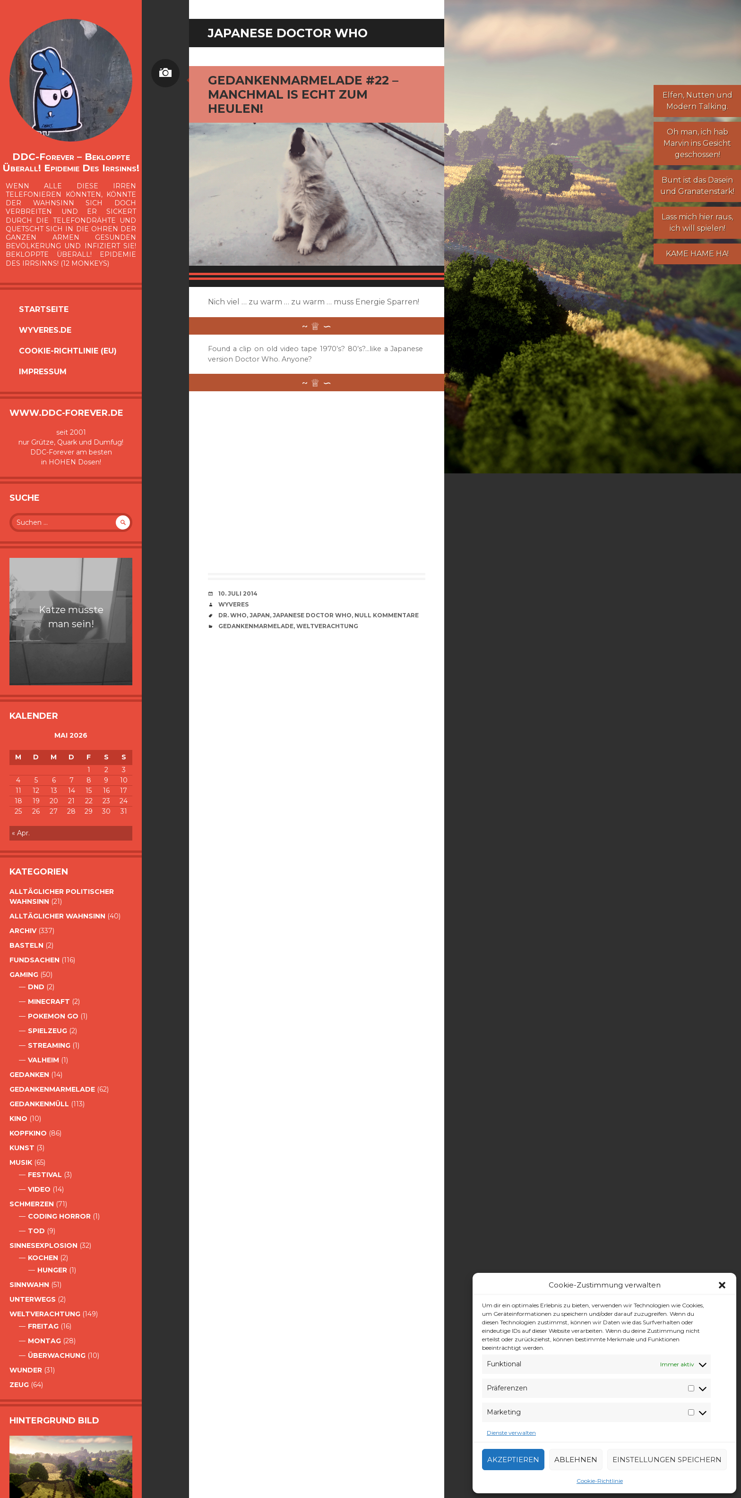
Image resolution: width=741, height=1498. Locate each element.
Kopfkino (28, 1133)
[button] (722, 1285)
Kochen (43, 1258)
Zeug (19, 1384)
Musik (20, 1162)
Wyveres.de (45, 330)
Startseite (44, 309)
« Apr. (21, 833)
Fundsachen (34, 960)
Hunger (52, 1270)
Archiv (22, 930)
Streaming (49, 1045)
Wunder (25, 1370)
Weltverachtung (44, 1314)
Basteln (26, 945)
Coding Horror (59, 1216)
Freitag (43, 1326)
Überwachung (57, 1355)
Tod (36, 1231)
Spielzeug (47, 1031)
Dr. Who (232, 615)
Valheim (43, 1060)
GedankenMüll (39, 1104)
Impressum (43, 371)
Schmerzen (31, 1204)
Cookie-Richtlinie (600, 1480)
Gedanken (29, 1074)
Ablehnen (575, 1459)
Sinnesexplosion (43, 1245)
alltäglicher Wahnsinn (57, 916)
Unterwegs (32, 1299)
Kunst (21, 1148)
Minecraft (49, 1001)
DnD (36, 987)
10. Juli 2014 (238, 593)
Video (39, 1189)
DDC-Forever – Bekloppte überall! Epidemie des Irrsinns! (70, 162)
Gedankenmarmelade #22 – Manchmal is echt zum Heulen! (303, 94)
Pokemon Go (53, 1016)
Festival (45, 1174)
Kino (18, 1118)
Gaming (23, 974)
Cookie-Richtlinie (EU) (68, 350)
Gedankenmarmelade (52, 1089)
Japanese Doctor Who (312, 615)
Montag (44, 1341)
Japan (260, 615)
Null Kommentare (386, 615)
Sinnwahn (29, 1284)
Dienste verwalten (511, 1432)
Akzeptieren (513, 1459)
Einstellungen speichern (667, 1459)
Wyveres (233, 604)
